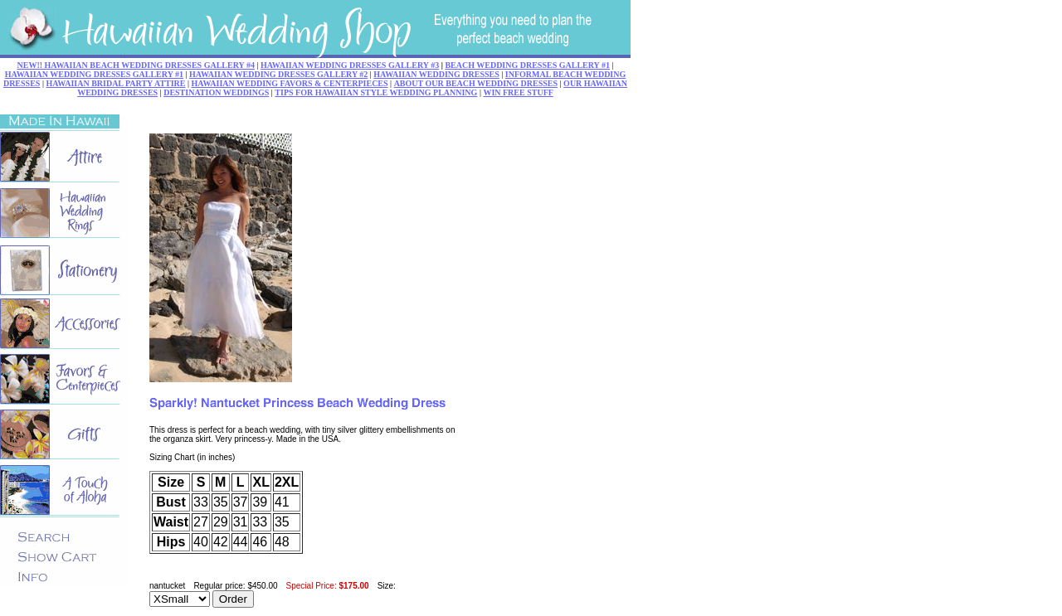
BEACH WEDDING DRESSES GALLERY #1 (527, 65)
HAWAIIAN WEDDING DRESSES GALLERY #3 (350, 65)
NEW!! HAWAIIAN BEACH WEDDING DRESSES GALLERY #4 (136, 65)
